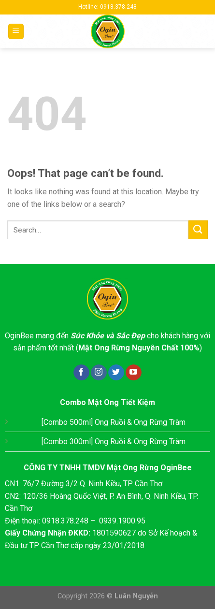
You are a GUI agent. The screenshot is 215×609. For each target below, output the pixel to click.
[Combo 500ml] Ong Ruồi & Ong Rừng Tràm (114, 422)
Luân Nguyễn (136, 596)
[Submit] (198, 229)
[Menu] (16, 32)
